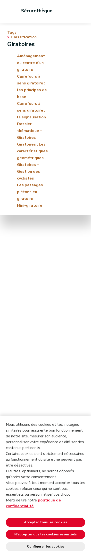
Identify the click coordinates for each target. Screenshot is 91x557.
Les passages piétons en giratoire (30, 191)
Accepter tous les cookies (45, 522)
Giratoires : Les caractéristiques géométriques (32, 151)
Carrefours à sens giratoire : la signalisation (31, 110)
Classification (24, 37)
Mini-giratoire (29, 205)
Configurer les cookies (45, 546)
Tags (12, 32)
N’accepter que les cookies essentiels (45, 534)
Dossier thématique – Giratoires (29, 130)
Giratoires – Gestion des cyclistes (28, 171)
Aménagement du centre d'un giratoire (31, 62)
